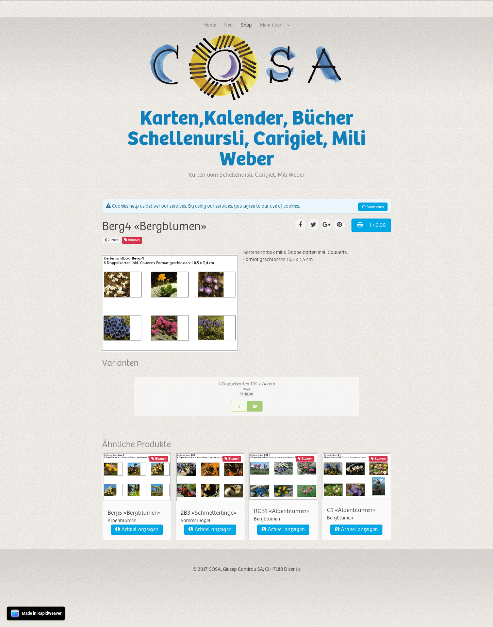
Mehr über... (272, 25)
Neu (228, 25)
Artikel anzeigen (137, 529)
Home (209, 25)
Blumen (132, 240)
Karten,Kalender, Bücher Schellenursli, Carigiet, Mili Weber (247, 139)
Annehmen (373, 206)
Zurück (111, 240)
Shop (246, 25)
